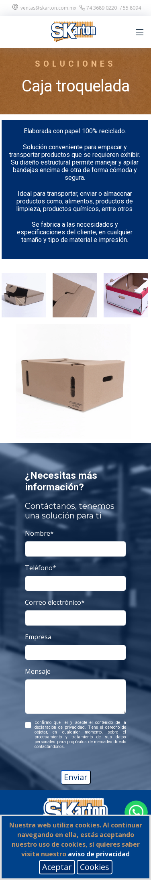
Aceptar (57, 867)
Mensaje (38, 671)
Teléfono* (40, 567)
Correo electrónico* (55, 602)
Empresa (38, 636)
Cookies (94, 867)
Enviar (76, 777)
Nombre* (39, 533)
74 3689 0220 (98, 7)
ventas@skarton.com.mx (43, 7)
